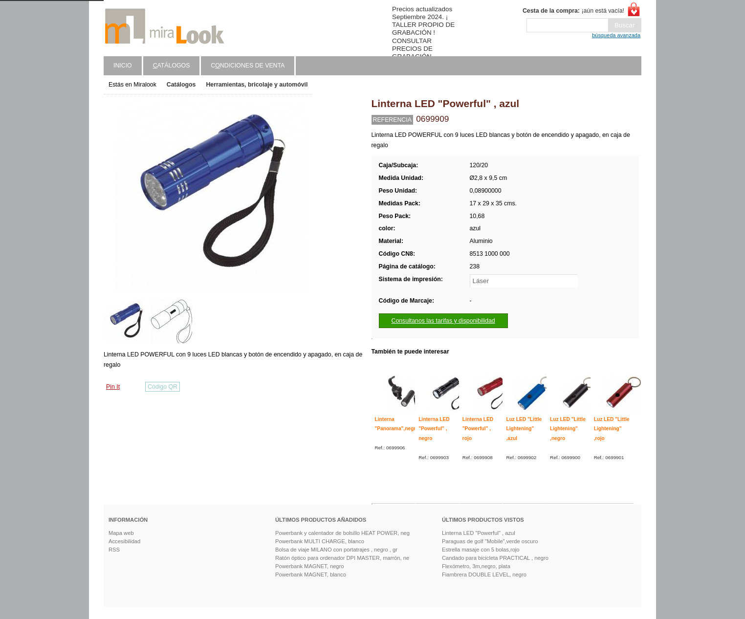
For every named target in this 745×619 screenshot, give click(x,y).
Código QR (162, 386)
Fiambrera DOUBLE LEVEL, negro (484, 574)
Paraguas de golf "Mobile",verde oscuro (490, 541)
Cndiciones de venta (248, 65)
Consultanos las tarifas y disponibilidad (443, 320)
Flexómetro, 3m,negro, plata (476, 566)
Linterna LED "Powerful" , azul (478, 533)
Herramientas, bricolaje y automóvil (256, 84)
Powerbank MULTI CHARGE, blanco (319, 541)
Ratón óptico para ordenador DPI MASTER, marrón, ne (342, 558)
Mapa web (121, 533)
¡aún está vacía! (573, 10)
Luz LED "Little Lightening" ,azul (524, 429)
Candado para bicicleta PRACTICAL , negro (495, 558)
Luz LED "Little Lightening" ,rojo (612, 429)
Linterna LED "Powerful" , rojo (477, 429)
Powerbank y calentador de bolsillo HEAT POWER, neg (342, 533)
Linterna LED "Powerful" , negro (433, 429)
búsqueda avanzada (616, 35)
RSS (114, 550)
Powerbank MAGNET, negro (309, 566)
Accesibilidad (124, 541)
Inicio (122, 65)
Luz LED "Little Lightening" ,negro (568, 429)
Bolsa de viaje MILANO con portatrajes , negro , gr (336, 550)
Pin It (113, 386)
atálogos (171, 65)
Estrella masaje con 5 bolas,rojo (481, 550)
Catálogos (181, 84)
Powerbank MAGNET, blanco (310, 574)
